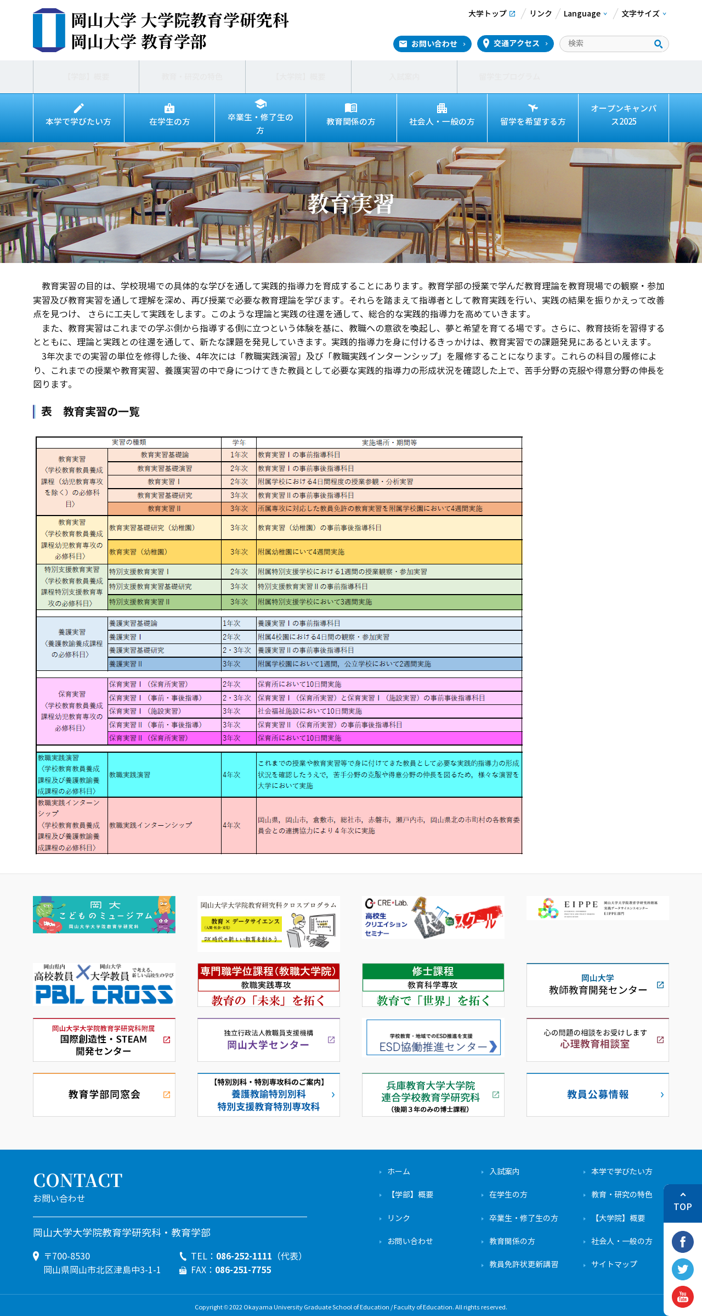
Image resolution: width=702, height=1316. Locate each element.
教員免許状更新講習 (523, 1260)
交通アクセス (517, 43)
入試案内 (404, 77)
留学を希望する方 (533, 122)
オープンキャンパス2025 (623, 116)
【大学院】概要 (298, 77)
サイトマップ (614, 1260)
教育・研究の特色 (191, 77)
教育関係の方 (351, 122)
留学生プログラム (510, 77)
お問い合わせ (434, 44)
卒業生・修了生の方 (260, 122)
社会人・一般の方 (442, 122)
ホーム (398, 1167)
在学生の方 (169, 122)
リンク (398, 1214)
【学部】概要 (86, 77)
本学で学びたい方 (78, 122)
